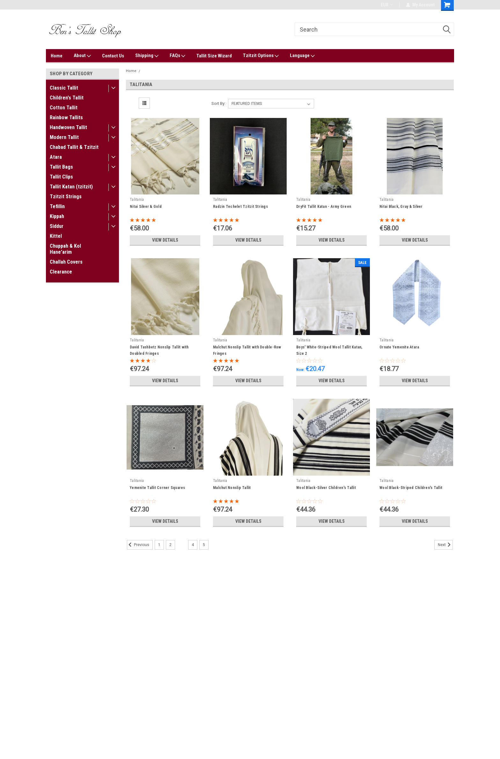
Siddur (56, 226)
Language (302, 56)
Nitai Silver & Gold (146, 206)
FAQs (177, 56)
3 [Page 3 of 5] (181, 545)
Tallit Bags (61, 167)
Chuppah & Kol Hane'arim (65, 249)
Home (56, 56)
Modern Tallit (64, 137)
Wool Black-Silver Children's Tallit (326, 487)
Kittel (56, 236)
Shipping (146, 56)
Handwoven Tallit (68, 127)
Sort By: (218, 103)
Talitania (150, 71)
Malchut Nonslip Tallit (232, 487)
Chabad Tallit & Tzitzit (74, 147)
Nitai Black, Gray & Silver (401, 206)
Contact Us (113, 56)
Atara (56, 157)
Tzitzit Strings (66, 196)
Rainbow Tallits (66, 117)
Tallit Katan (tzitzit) (71, 187)
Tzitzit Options (261, 56)
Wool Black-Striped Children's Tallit (410, 487)
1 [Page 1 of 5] (159, 545)
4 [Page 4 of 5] (193, 545)
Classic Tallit (64, 88)
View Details (165, 240)
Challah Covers (66, 262)
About (82, 56)
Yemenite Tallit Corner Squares (157, 487)
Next (445, 545)
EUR (387, 4)
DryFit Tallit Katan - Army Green (323, 206)
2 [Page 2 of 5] (170, 545)
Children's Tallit (67, 98)
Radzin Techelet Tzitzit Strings (240, 206)
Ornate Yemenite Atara (399, 347)
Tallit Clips (61, 177)
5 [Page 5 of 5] (204, 545)
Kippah (57, 216)
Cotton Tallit (63, 108)
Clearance (61, 272)
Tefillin (57, 206)
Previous (138, 545)
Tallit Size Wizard (214, 56)
